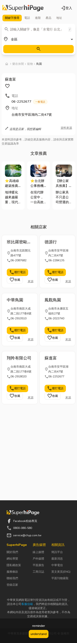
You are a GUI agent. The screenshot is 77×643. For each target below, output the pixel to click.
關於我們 (12, 552)
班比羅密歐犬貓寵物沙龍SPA (19, 242)
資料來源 (66, 128)
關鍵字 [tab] (12, 18)
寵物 (30, 64)
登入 (66, 8)
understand (39, 634)
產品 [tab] (48, 18)
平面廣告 (38, 565)
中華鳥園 (15, 300)
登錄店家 (12, 585)
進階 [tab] (38, 18)
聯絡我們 (12, 578)
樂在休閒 (18, 64)
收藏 (14, 280)
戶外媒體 (38, 559)
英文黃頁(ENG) (60, 572)
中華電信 (57, 565)
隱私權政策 (14, 565)
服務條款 (12, 572)
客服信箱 (27, 604)
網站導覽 (12, 559)
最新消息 (57, 559)
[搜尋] (38, 49)
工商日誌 (38, 572)
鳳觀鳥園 (53, 300)
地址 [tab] (59, 18)
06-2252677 (29, 101)
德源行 (51, 242)
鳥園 (39, 64)
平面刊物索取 (60, 578)
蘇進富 (51, 358)
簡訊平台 (57, 552)
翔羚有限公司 (19, 358)
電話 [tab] (27, 18)
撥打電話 (17, 272)
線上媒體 (38, 552)
